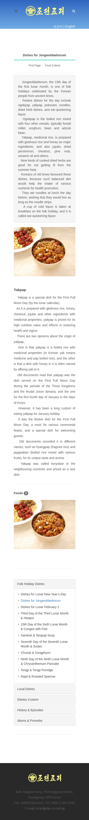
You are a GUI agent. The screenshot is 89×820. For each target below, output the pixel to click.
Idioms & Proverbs (29, 720)
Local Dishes (26, 689)
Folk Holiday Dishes (31, 584)
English (70, 26)
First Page (35, 65)
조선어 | (58, 26)
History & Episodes (30, 710)
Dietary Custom (27, 699)
